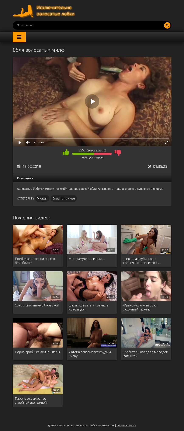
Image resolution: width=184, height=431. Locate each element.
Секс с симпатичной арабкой (37, 305)
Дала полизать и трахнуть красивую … (89, 307)
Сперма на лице (64, 198)
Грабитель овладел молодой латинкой (145, 354)
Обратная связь (126, 425)
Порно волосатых (44, 10)
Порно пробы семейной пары (37, 352)
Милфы (42, 198)
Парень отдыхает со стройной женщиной (31, 400)
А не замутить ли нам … (87, 258)
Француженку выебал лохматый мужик (140, 307)
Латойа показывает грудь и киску (90, 354)
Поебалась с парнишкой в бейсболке (35, 260)
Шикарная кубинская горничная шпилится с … (142, 260)
